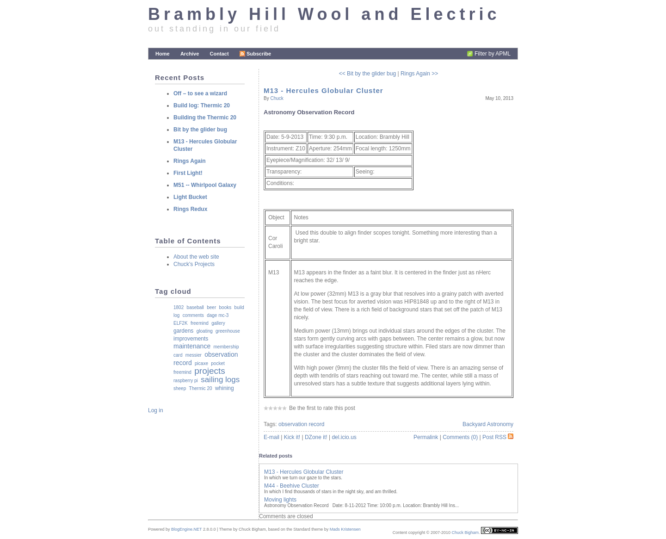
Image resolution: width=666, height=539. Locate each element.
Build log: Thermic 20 (201, 105)
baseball (195, 307)
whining (224, 388)
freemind (200, 323)
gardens (183, 331)
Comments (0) (460, 437)
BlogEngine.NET (186, 529)
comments (193, 315)
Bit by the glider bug (200, 129)
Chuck (276, 98)
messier (193, 355)
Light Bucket (190, 197)
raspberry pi (185, 380)
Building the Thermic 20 (204, 117)
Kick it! (292, 437)
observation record (301, 424)
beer (211, 307)
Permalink (425, 437)
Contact (219, 53)
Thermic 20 (200, 388)
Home (162, 53)
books (225, 307)
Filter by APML (493, 53)
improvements (190, 338)
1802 (178, 307)
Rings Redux (190, 209)
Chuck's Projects (194, 264)
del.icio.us (344, 437)
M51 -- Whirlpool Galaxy (204, 185)
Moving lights (280, 499)
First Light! (188, 173)
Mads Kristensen (345, 529)
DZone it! (316, 437)
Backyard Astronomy (487, 424)
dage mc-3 (217, 315)
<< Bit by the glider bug (367, 73)
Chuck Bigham (465, 532)
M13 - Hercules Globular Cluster (323, 90)
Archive (189, 53)
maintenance (191, 346)
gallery (218, 323)
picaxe (201, 363)
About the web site (196, 257)
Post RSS (497, 437)
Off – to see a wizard (200, 93)
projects (209, 371)
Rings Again (189, 161)
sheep (179, 388)
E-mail (271, 437)
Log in (155, 410)
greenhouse (228, 331)
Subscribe (255, 53)
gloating (205, 331)
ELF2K (180, 323)
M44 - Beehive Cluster (291, 486)
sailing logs (220, 379)
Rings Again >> (419, 73)
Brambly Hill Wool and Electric (324, 14)
